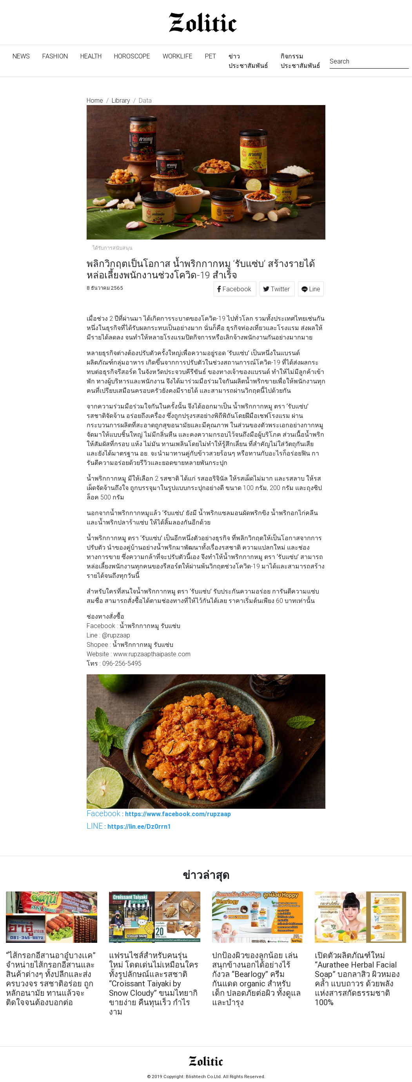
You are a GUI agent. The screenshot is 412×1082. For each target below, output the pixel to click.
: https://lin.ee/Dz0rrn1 (129, 826)
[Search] (369, 61)
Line (310, 289)
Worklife (177, 56)
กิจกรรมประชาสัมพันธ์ (300, 60)
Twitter (277, 289)
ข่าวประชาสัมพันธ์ (248, 60)
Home (95, 100)
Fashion (55, 56)
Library (121, 100)
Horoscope (132, 56)
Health (91, 56)
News (24, 55)
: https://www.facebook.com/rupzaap (159, 813)
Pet (210, 56)
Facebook (235, 289)
